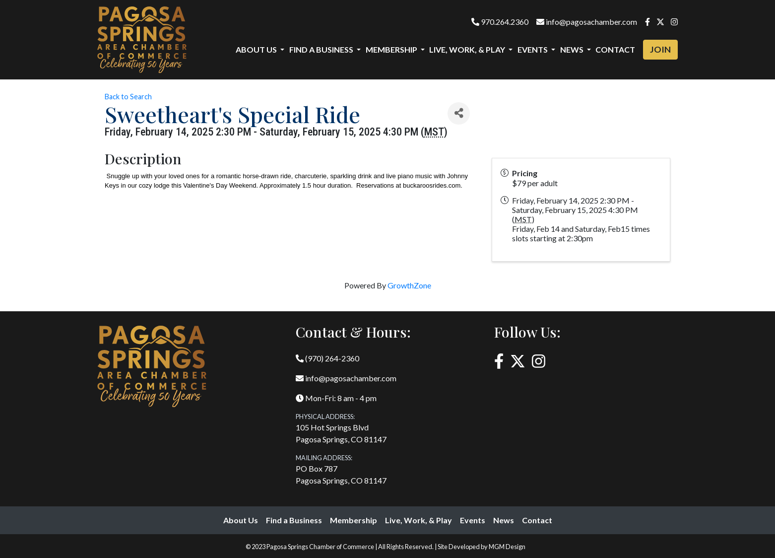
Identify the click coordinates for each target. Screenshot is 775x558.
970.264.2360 (499, 21)
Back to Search (128, 96)
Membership (353, 520)
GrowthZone (409, 285)
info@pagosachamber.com (586, 21)
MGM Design (507, 547)
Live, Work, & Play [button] (468, 49)
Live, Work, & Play (418, 520)
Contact (615, 49)
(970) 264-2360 (327, 358)
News (503, 520)
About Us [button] (257, 49)
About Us (240, 520)
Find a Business (294, 520)
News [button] (572, 49)
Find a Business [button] (322, 49)
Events (472, 520)
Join (660, 49)
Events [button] (533, 49)
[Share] (459, 113)
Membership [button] (392, 49)
